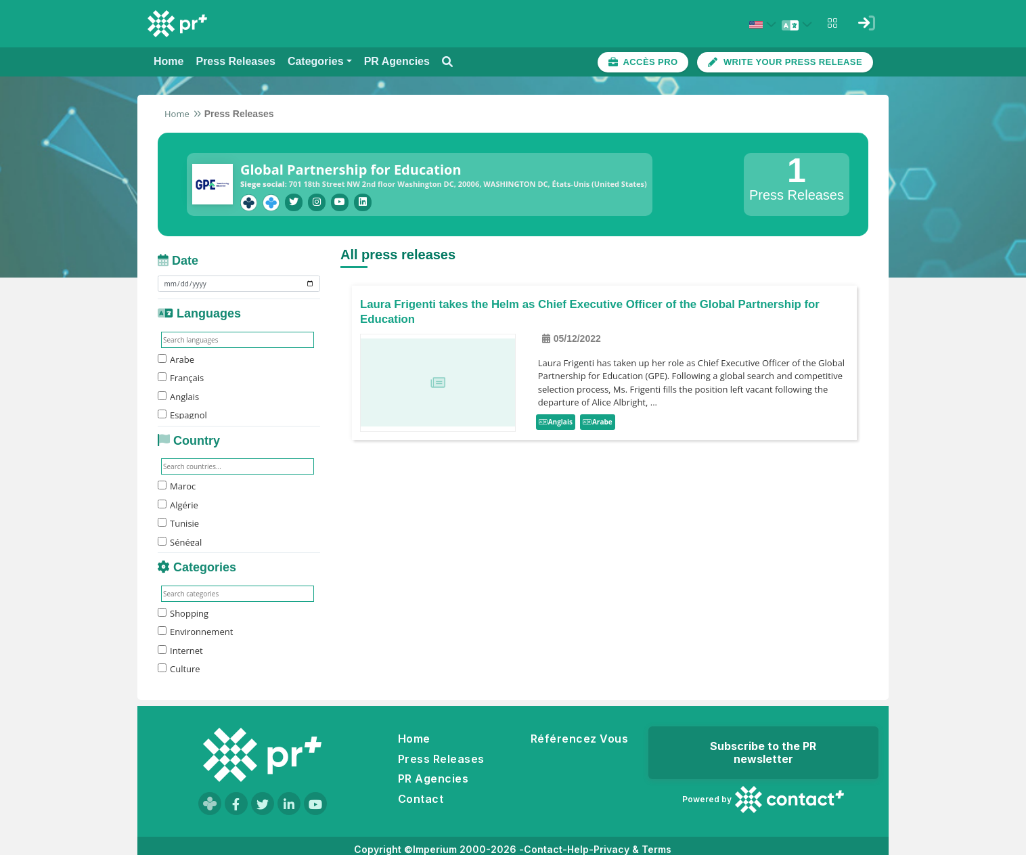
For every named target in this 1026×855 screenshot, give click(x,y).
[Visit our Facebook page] (236, 803)
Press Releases (441, 759)
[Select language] (798, 24)
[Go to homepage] (263, 755)
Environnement (195, 629)
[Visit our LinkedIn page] (288, 803)
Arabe (176, 356)
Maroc (177, 483)
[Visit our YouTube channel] (315, 803)
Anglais (178, 393)
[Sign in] (866, 23)
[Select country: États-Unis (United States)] (765, 24)
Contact (420, 799)
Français (181, 375)
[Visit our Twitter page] (262, 803)
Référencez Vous (579, 738)
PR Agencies (433, 778)
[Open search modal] (447, 62)
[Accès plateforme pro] (643, 62)
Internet (180, 647)
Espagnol (182, 412)
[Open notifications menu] (832, 23)
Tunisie (178, 520)
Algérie (178, 502)
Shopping (183, 610)
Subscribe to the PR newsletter (763, 752)
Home (176, 114)
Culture (179, 666)
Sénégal (180, 539)
